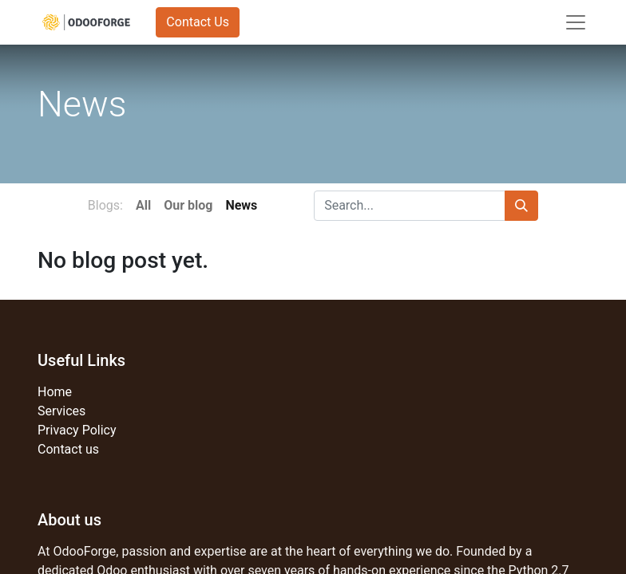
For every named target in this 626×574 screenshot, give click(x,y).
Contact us (68, 449)
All (143, 205)
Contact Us (197, 21)
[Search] (521, 206)
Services (61, 411)
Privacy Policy (77, 430)
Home (55, 391)
